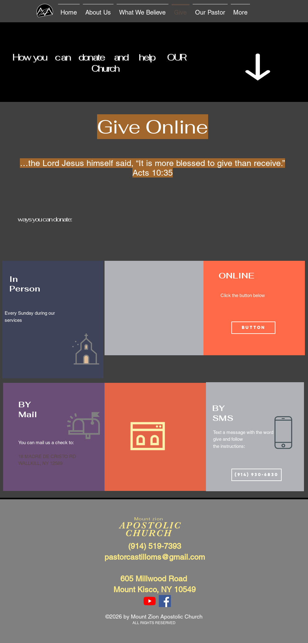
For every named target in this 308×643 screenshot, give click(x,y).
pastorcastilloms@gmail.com (155, 557)
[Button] (253, 328)
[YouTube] (150, 601)
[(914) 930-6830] (256, 475)
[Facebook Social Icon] (165, 601)
